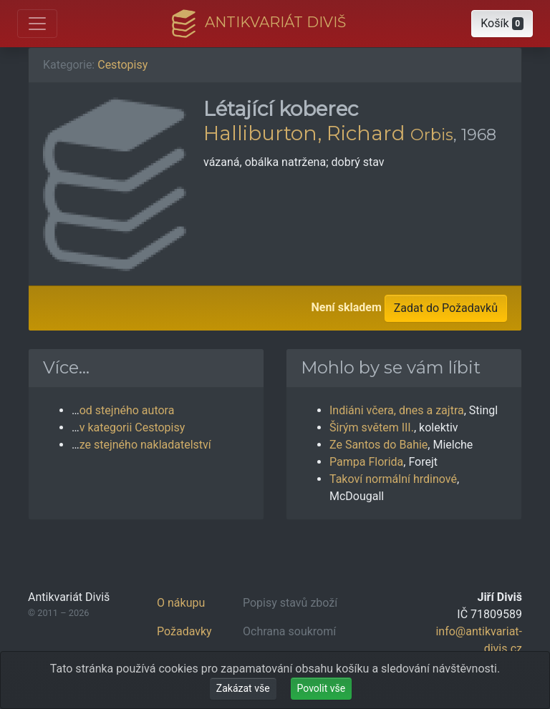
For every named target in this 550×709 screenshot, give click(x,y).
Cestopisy (122, 65)
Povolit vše (321, 688)
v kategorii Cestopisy (132, 427)
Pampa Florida (366, 462)
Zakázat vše (243, 688)
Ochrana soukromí (289, 631)
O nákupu (181, 603)
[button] (502, 23)
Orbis (431, 134)
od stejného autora (127, 410)
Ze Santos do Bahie (378, 444)
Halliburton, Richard (304, 133)
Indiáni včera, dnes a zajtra (396, 410)
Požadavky (184, 631)
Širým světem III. (371, 427)
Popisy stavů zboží (290, 603)
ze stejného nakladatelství (145, 444)
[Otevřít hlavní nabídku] (37, 23)
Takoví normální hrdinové (393, 479)
